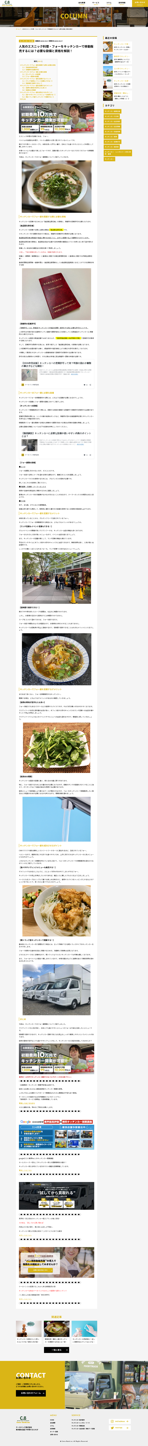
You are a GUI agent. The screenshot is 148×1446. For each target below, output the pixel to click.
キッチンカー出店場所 (112, 121)
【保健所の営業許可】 (31, 69)
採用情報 (122, 3)
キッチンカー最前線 (112, 147)
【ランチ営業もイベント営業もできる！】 (37, 81)
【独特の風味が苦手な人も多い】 (34, 88)
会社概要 (81, 3)
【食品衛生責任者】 (30, 67)
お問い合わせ (54, 1434)
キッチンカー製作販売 (78, 1420)
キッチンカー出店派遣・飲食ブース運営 (83, 1429)
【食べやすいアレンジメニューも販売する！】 (39, 94)
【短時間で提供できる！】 (32, 83)
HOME (52, 1420)
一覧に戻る (57, 1350)
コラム (109, 3)
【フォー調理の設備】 (31, 76)
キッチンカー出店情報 (112, 126)
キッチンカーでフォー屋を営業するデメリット (36, 85)
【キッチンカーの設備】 (31, 74)
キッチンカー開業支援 (112, 111)
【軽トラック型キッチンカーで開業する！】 (38, 97)
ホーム (18, 29)
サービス (95, 3)
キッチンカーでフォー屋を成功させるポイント (36, 92)
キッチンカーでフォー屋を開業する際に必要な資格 (37, 65)
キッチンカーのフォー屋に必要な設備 (33, 72)
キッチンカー (109, 159)
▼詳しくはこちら (25, 1170)
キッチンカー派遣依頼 (112, 132)
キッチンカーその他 (27, 41)
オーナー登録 (54, 1432)
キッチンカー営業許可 (112, 142)
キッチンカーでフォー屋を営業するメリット (35, 79)
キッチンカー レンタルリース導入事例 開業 (118, 153)
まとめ (23, 99)
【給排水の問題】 (29, 90)
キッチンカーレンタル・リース (81, 1423)
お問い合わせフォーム (31, 1393)
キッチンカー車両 (111, 137)
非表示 (40, 61)
